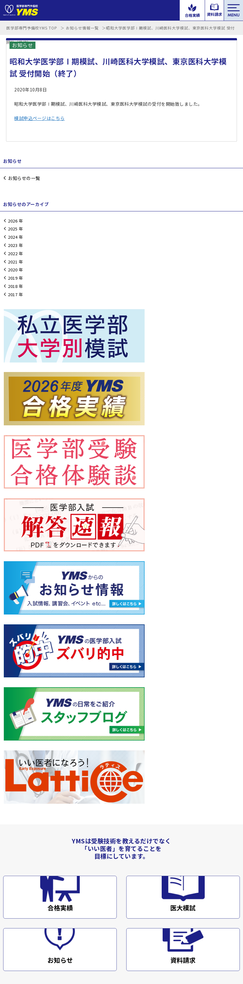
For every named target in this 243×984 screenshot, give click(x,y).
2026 (12, 221)
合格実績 (60, 611)
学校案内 (12, 888)
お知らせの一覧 (24, 178)
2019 (12, 278)
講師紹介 (12, 869)
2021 (12, 262)
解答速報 (129, 850)
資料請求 (183, 663)
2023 (12, 245)
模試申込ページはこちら (39, 118)
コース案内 (131, 888)
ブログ (9, 925)
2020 (12, 270)
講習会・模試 (16, 850)
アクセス (12, 906)
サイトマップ (120, 943)
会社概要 (50, 943)
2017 (12, 294)
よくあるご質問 (135, 906)
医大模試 (183, 611)
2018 (12, 286)
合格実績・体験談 (137, 869)
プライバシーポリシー (84, 943)
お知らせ (60, 663)
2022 (12, 253)
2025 (12, 229)
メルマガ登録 (133, 925)
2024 (12, 237)
